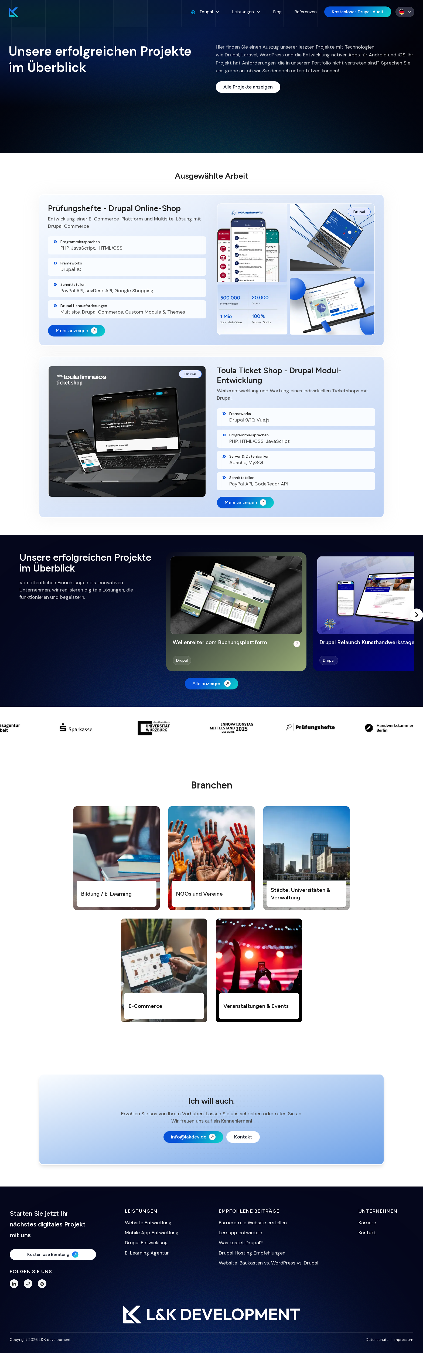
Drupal (205, 12)
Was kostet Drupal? (241, 1242)
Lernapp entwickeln (240, 1232)
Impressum (403, 1339)
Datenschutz (377, 1339)
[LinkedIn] (14, 1283)
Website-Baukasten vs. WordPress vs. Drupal (268, 1263)
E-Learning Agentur (147, 1253)
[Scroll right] (416, 614)
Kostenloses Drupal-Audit (358, 11)
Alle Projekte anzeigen (248, 87)
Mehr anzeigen (76, 330)
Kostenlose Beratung (53, 1254)
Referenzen (306, 12)
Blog (277, 12)
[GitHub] (28, 1283)
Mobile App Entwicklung (152, 1232)
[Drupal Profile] (42, 1283)
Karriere (367, 1222)
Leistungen (246, 12)
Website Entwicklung (148, 1222)
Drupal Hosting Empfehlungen (252, 1253)
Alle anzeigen (211, 683)
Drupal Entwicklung (146, 1242)
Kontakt (243, 1137)
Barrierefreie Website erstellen (253, 1222)
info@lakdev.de (193, 1137)
